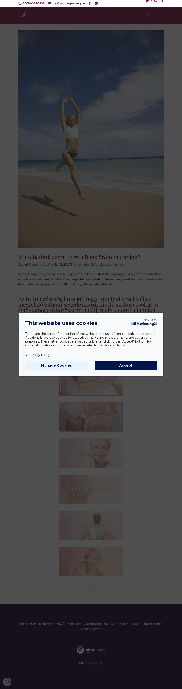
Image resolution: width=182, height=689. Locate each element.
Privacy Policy (37, 355)
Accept (125, 365)
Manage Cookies (56, 365)
